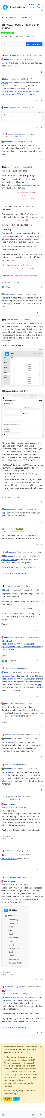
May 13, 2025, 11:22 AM (17, 807)
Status (38, 4)
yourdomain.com (30, 185)
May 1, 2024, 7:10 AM (28, 294)
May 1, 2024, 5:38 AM (21, 167)
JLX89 (6, 59)
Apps (31, 4)
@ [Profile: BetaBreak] (6, 641)
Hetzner (23, 573)
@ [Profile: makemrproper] (9, 858)
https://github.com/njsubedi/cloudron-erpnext (22, 679)
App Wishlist (7, 33)
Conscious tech (6, 865)
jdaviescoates (9, 556)
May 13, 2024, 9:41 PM (28, 590)
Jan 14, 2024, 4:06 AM (25, 107)
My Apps (17, 282)
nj (5, 167)
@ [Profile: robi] (4, 888)
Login (16, 1099)
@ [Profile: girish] (4, 63)
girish (7, 55)
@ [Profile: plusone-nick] (8, 676)
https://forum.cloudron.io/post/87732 (18, 687)
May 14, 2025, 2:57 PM (17, 994)
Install (40, 10)
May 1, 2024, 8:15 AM (28, 509)
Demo (32, 7)
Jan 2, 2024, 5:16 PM (25, 59)
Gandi (17, 573)
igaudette (11, 797)
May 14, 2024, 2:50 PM (30, 704)
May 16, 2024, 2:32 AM (29, 739)
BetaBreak (8, 590)
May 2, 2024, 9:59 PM (17, 532)
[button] (3, 1114)
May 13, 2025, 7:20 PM (23, 855)
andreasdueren (10, 529)
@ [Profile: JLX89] (13, 55)
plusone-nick (9, 637)
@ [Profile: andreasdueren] (9, 559)
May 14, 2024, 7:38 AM (28, 672)
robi (5, 855)
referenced (22, 134)
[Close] (40, 1046)
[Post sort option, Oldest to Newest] (5, 44)
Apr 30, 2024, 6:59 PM (28, 142)
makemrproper (13, 134)
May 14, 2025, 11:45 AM (17, 884)
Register (8, 1099)
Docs (39, 7)
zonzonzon (8, 142)
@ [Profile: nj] (3, 154)
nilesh (6, 79)
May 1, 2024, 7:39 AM (21, 320)
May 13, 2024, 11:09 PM (31, 637)
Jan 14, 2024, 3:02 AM (25, 79)
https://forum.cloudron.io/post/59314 (18, 567)
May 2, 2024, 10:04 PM (31, 556)
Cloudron (8, 573)
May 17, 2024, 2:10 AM (28, 769)
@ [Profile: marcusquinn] (13, 1000)
